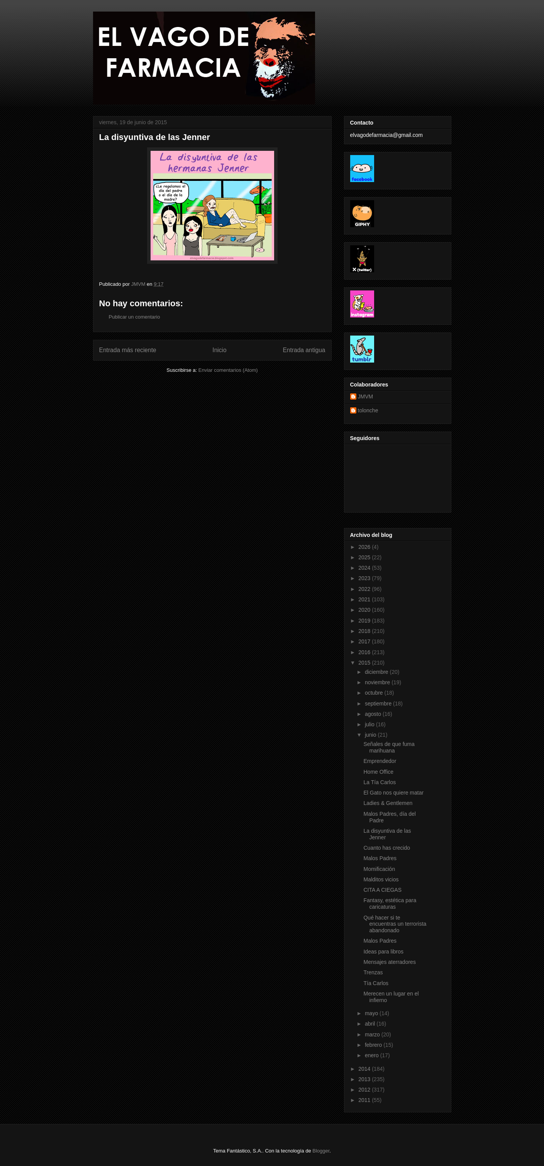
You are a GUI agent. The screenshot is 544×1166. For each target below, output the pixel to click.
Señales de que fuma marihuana (388, 747)
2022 (365, 589)
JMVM (365, 396)
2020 (365, 610)
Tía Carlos (375, 983)
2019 (365, 621)
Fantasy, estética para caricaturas (389, 903)
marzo (373, 1034)
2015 (365, 663)
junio (371, 735)
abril (370, 1024)
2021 (365, 599)
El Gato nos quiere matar (393, 793)
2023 (365, 578)
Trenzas (373, 972)
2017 (365, 641)
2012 (365, 1090)
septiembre (379, 703)
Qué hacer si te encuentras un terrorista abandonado (394, 924)
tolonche (368, 410)
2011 (365, 1100)
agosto (374, 714)
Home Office (378, 772)
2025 (365, 557)
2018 (365, 631)
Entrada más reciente (127, 350)
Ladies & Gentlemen (387, 803)
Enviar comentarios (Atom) (228, 370)
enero (372, 1055)
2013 (365, 1079)
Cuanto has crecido (386, 848)
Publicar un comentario (134, 317)
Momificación (379, 869)
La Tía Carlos (379, 782)
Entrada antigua (304, 350)
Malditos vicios (380, 879)
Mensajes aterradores (389, 962)
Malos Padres (380, 858)
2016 (365, 652)
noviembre (378, 682)
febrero (374, 1045)
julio (370, 724)
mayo (372, 1013)
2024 (365, 568)
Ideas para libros (383, 951)
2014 (365, 1069)
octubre (375, 693)
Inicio (219, 350)
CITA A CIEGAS (382, 890)
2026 (365, 547)
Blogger (320, 1151)
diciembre (377, 672)
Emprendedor (379, 761)
